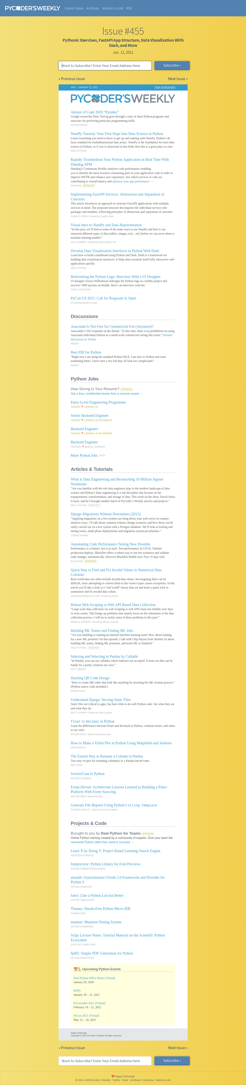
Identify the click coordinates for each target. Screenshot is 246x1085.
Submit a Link (112, 8)
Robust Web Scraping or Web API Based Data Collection (113, 605)
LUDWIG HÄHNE (79, 535)
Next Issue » (178, 78)
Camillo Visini (107, 216)
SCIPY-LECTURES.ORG (83, 944)
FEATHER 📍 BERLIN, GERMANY (88, 447)
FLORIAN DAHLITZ (80, 809)
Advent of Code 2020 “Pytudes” (95, 112)
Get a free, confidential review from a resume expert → (107, 393)
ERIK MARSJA (78, 747)
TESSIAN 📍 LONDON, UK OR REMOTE (91, 420)
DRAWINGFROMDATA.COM (85, 596)
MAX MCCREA (78, 796)
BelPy (77, 990)
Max (100, 796)
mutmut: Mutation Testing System (96, 922)
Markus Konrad (110, 622)
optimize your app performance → (132, 181)
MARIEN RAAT (78, 691)
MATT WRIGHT (78, 669)
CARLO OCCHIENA (81, 289)
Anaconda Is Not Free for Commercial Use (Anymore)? (112, 326)
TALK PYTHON (78, 648)
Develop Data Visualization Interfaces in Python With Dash (115, 251)
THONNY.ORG (78, 913)
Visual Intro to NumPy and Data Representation (106, 225)
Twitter (116, 1080)
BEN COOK (76, 765)
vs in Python (93, 721)
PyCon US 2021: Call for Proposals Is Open (103, 298)
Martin (115, 596)
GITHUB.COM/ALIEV (81, 887)
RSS (129, 8)
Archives (92, 8)
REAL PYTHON (78, 151)
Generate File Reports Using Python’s (114, 805)
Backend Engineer (84, 429)
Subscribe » (172, 65)
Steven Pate (104, 734)
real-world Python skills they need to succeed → (102, 842)
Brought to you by (106, 833)
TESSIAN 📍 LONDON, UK (84, 407)
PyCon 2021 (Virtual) (86, 1015)
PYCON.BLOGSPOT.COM (84, 303)
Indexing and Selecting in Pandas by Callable (104, 656)
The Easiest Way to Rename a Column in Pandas (107, 756)
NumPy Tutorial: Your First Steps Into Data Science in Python (117, 134)
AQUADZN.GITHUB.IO (82, 855)
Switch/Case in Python (88, 774)
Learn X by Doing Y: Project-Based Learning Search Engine (116, 851)
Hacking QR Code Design (90, 678)
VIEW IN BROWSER (165, 87)
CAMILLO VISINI (79, 216)
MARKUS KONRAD (80, 622)
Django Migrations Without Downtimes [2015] (106, 514)
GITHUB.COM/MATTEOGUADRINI (88, 869)
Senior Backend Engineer (90, 415)
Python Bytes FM (107, 242)
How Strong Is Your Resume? (95, 389)
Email (125, 1080)
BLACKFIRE (77, 561)
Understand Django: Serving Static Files (101, 700)
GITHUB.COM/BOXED (82, 926)
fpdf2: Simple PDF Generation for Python (102, 953)
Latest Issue (74, 8)
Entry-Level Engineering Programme (98, 402)
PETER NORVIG (79, 125)
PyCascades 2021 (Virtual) (89, 1003)
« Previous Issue (72, 78)
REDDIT (75, 343)
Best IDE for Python (86, 352)
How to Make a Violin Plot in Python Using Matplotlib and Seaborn (121, 743)
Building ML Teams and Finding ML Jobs (102, 630)
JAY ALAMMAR (78, 242)
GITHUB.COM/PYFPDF (82, 958)
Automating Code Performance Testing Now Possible (110, 544)
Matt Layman (105, 712)
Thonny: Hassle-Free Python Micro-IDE (101, 909)
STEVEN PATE (78, 734)
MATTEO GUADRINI (81, 778)
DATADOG (76, 185)
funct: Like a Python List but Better (97, 895)
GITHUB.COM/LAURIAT (83, 900)
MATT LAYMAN (78, 712)
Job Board (135, 1080)
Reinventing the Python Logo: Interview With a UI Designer (116, 277)
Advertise (148, 1080)
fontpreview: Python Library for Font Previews (106, 864)
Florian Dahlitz (110, 809)
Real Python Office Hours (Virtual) (94, 978)
